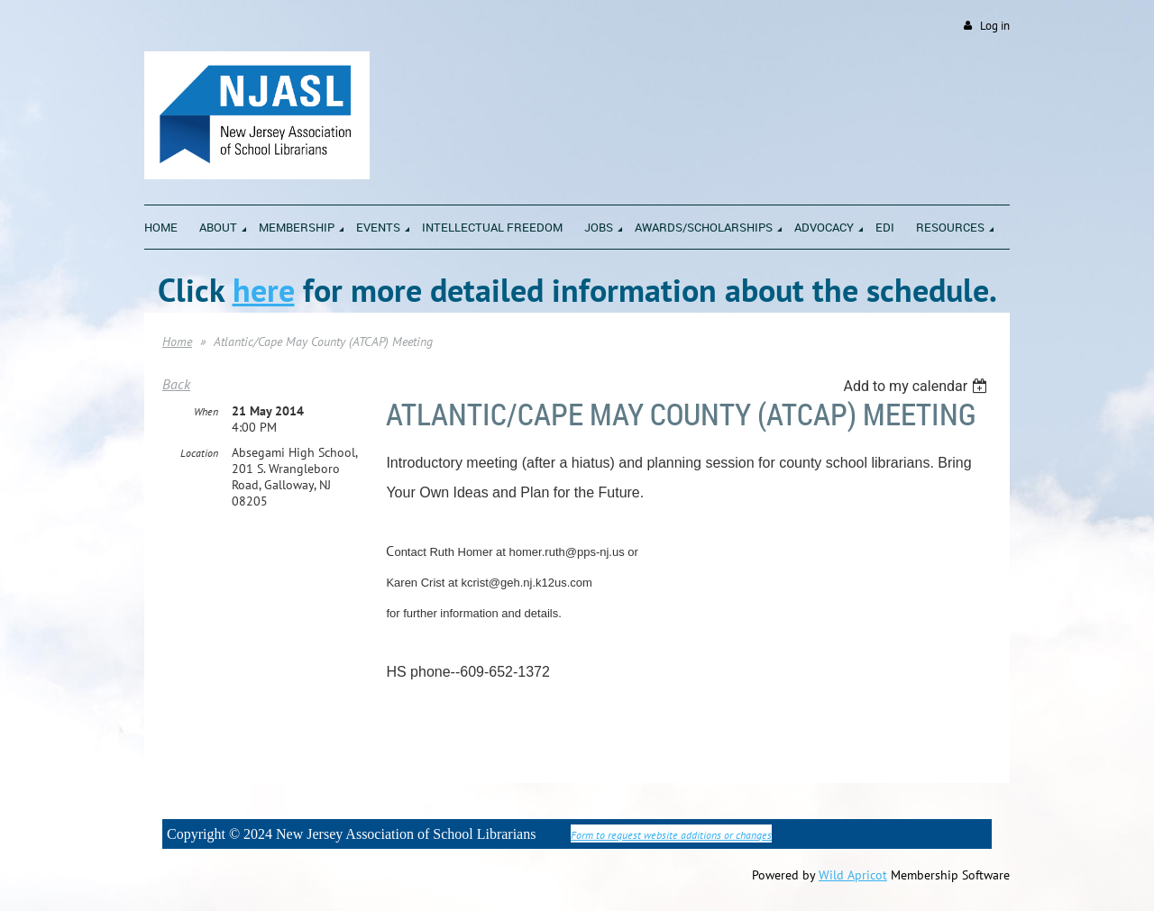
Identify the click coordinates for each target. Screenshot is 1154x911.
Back (176, 384)
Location (199, 453)
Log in (995, 25)
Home (177, 341)
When (206, 411)
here (264, 290)
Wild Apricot (853, 875)
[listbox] (917, 386)
